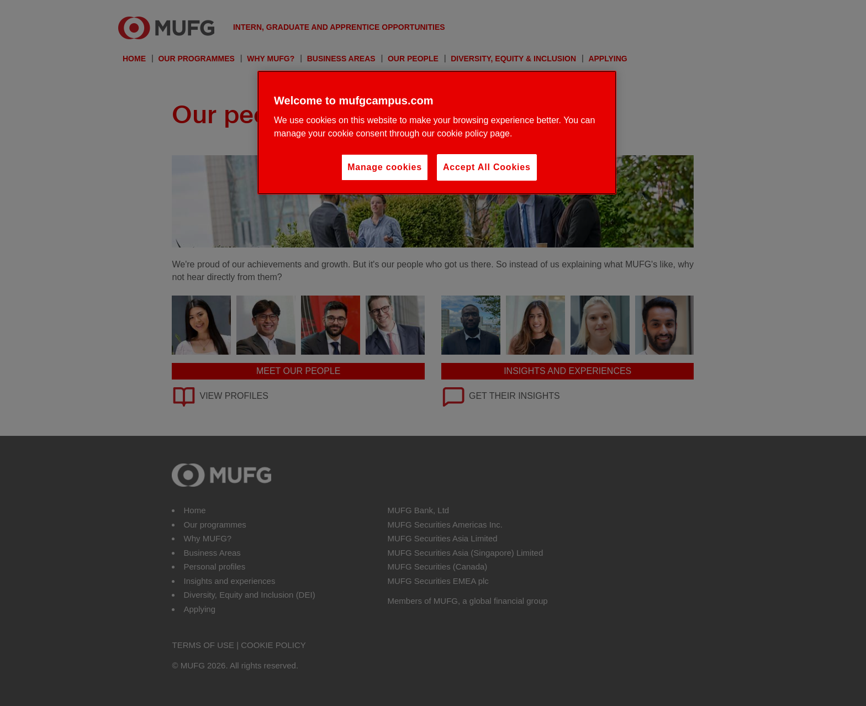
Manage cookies (384, 167)
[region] (436, 132)
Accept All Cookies (487, 167)
